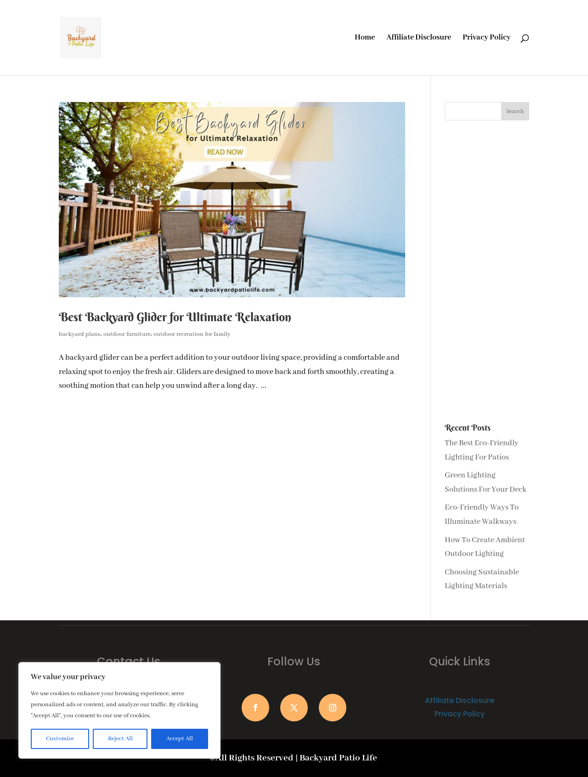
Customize (60, 739)
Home (365, 38)
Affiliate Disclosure (418, 38)
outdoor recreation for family (192, 334)
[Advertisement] (487, 272)
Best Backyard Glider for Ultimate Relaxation (175, 317)
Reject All (120, 739)
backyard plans (80, 334)
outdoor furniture (127, 334)
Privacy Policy (487, 38)
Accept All (179, 739)
